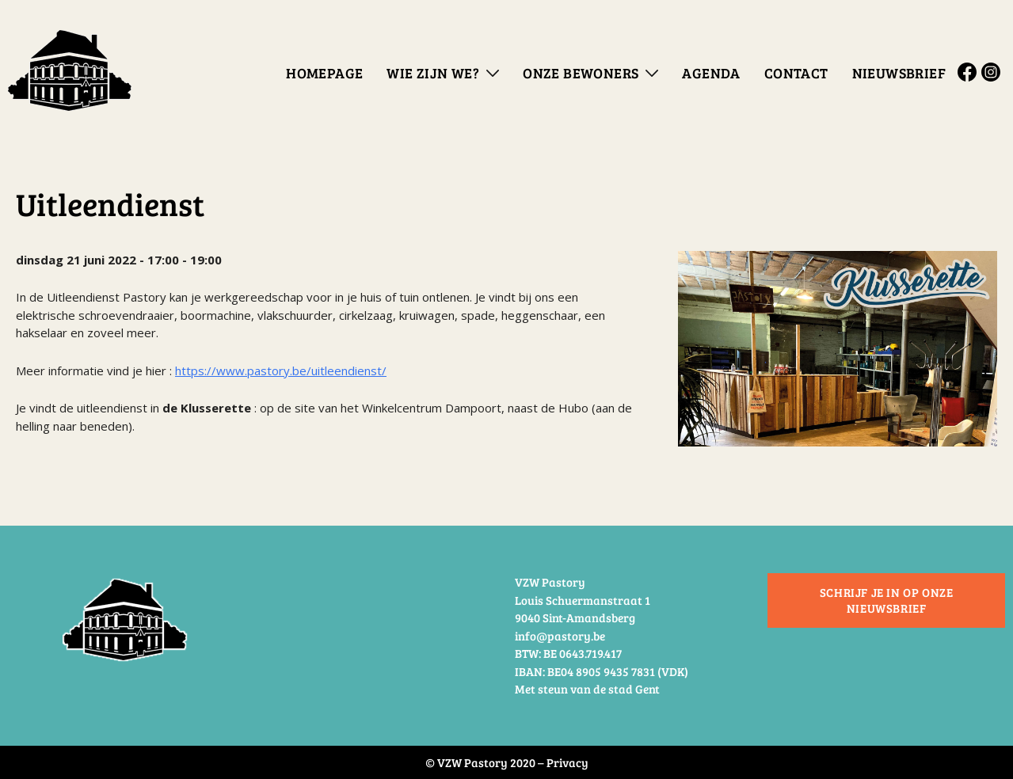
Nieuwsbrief (899, 72)
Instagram (993, 72)
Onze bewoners (580, 72)
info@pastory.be (560, 636)
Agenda (711, 72)
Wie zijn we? (433, 72)
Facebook (969, 72)
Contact (796, 72)
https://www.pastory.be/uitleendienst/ (281, 370)
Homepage (324, 72)
